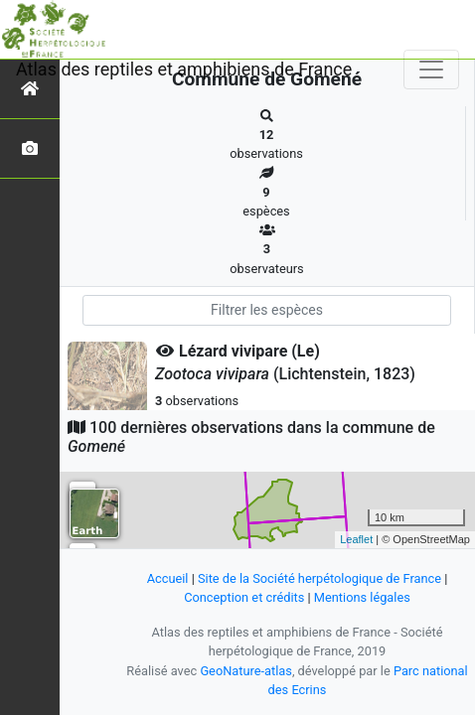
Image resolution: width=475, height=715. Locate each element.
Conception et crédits (244, 597)
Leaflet (356, 539)
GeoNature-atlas (246, 670)
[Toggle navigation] (431, 69)
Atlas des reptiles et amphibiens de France (184, 69)
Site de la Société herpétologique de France (319, 578)
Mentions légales (362, 597)
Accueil (168, 578)
